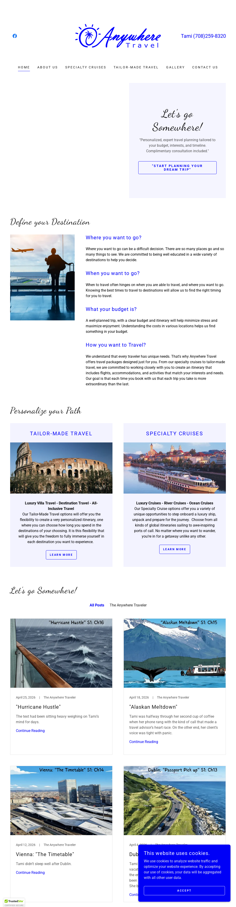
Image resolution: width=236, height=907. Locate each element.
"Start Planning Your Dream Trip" (177, 167)
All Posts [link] (97, 605)
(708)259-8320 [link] (209, 36)
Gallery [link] (175, 67)
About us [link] (47, 67)
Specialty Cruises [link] (85, 67)
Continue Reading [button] (30, 731)
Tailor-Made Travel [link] (136, 67)
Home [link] (24, 67)
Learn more (61, 554)
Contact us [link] (205, 67)
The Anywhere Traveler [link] (128, 605)
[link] (14, 36)
